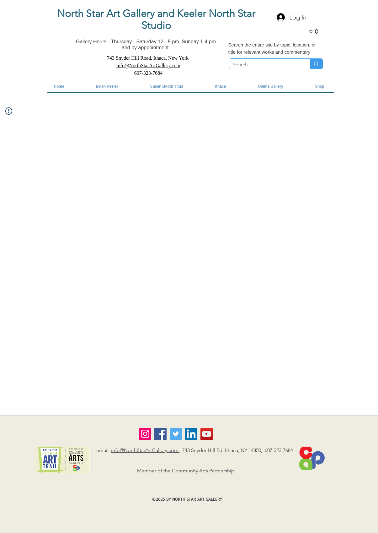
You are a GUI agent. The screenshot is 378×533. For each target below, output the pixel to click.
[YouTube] (206, 434)
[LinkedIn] (191, 434)
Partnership (221, 471)
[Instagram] (145, 434)
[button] (317, 31)
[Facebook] (160, 434)
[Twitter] (176, 434)
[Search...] (265, 65)
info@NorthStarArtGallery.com (145, 450)
